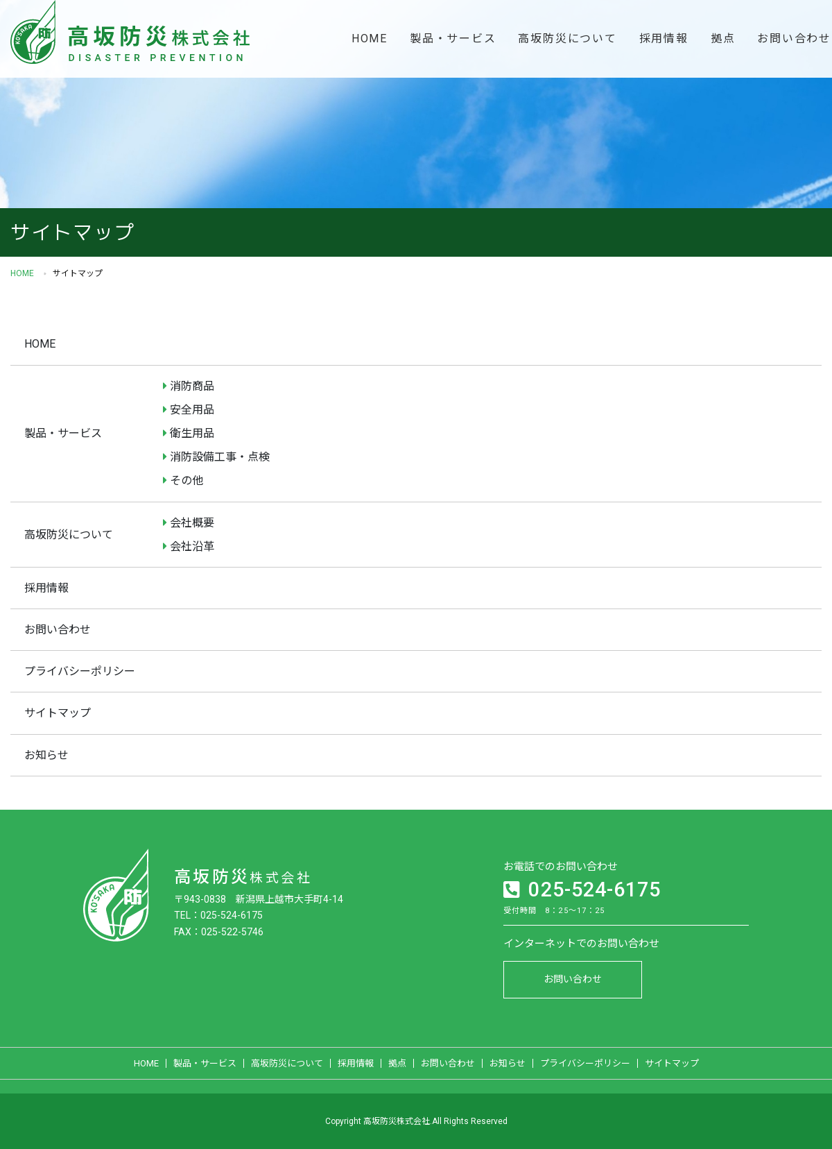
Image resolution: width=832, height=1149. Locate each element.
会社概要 (192, 522)
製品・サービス (453, 38)
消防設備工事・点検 (220, 456)
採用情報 (663, 38)
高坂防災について (567, 38)
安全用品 (192, 409)
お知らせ (46, 755)
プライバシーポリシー (79, 671)
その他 (186, 480)
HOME (370, 38)
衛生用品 (192, 433)
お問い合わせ (57, 629)
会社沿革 (192, 546)
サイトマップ (57, 713)
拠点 (723, 38)
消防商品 (192, 386)
